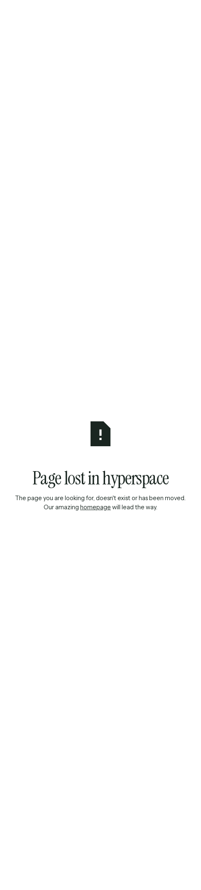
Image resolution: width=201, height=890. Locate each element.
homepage (95, 507)
